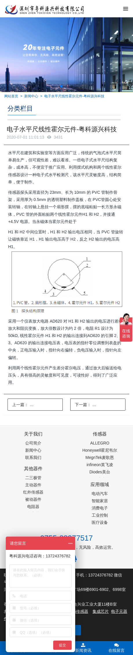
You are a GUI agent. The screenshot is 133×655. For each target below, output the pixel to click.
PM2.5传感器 (76, 611)
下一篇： (100, 404)
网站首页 (11, 96)
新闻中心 (31, 96)
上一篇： (37, 404)
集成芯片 (101, 611)
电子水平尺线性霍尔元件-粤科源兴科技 (74, 96)
